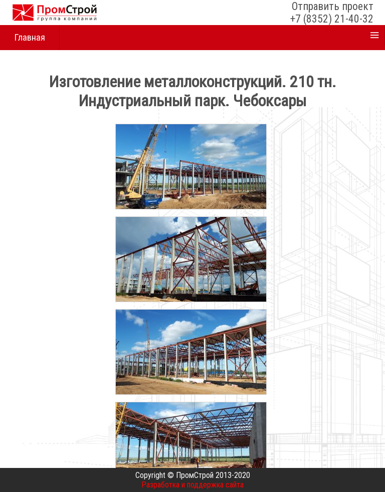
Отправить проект (332, 6)
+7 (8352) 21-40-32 (331, 19)
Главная (29, 37)
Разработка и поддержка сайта (192, 484)
